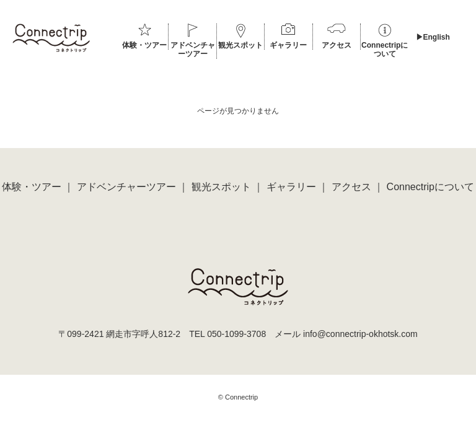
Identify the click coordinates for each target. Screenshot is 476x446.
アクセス (336, 45)
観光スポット (240, 45)
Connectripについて (384, 49)
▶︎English (433, 37)
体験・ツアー (144, 45)
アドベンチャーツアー (192, 49)
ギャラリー (288, 45)
